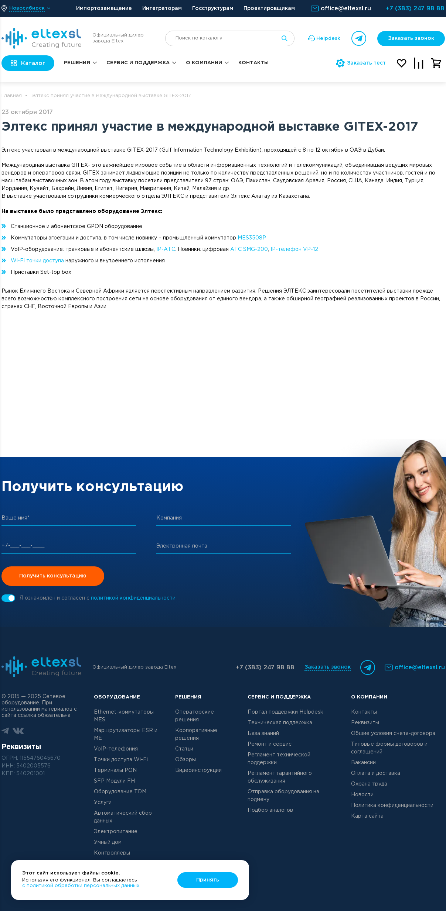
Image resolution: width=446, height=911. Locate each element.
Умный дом (108, 842)
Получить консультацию (52, 576)
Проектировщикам (269, 8)
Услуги (103, 802)
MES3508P (252, 238)
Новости (362, 795)
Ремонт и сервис (270, 744)
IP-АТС (165, 249)
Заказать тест (361, 63)
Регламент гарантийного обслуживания (280, 777)
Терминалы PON (115, 770)
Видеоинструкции (198, 770)
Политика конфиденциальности (392, 805)
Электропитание (115, 831)
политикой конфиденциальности (133, 598)
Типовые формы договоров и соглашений (389, 748)
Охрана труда (369, 784)
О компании (204, 63)
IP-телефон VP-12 (294, 249)
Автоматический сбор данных (123, 817)
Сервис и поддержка (138, 63)
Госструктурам (212, 8)
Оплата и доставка (375, 773)
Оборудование (117, 697)
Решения (77, 63)
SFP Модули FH (114, 781)
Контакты (253, 63)
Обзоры (185, 760)
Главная (11, 96)
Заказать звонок (411, 38)
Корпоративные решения (196, 734)
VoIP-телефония (116, 749)
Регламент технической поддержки (279, 759)
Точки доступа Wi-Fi (121, 760)
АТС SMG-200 (249, 249)
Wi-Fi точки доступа (37, 261)
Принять (207, 880)
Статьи (184, 749)
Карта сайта (367, 816)
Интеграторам (162, 8)
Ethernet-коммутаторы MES (124, 716)
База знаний (263, 733)
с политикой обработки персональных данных (80, 886)
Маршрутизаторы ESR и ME (125, 734)
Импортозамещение (104, 8)
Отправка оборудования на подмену (283, 796)
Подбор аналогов (270, 810)
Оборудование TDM (120, 792)
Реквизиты (365, 723)
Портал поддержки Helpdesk (285, 712)
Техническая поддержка (280, 723)
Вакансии (363, 762)
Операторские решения (194, 716)
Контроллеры (112, 853)
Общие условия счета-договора (393, 733)
